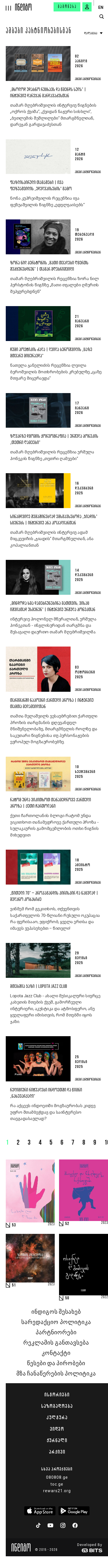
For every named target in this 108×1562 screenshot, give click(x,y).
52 (67, 1224)
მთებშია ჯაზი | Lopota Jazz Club (38, 986)
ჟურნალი (57, 1440)
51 (14, 1285)
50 (67, 1298)
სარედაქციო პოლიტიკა (56, 1322)
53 (14, 1225)
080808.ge (57, 1477)
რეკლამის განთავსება (56, 1342)
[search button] (101, 16)
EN (100, 7)
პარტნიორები (56, 1332)
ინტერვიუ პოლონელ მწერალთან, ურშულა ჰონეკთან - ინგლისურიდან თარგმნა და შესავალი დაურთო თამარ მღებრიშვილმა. (53, 626)
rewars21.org (57, 1490)
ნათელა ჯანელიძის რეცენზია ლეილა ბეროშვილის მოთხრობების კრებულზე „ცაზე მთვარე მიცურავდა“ (56, 372)
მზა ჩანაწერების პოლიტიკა (56, 1373)
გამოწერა (67, 7)
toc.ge (56, 1484)
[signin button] (87, 6)
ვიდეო (57, 1429)
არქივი (57, 1452)
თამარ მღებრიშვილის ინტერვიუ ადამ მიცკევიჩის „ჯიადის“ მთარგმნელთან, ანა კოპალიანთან (52, 539)
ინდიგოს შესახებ (56, 1312)
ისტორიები (56, 1394)
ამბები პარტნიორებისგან (39, 31)
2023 (51, 1224)
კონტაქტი (56, 1353)
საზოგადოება (57, 1406)
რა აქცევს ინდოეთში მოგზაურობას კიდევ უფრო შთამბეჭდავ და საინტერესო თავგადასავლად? (52, 1112)
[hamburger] (7, 5)
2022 (104, 1297)
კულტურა (56, 1417)
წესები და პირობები (56, 1363)
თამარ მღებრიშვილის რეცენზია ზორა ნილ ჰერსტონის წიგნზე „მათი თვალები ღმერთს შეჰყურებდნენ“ (54, 285)
